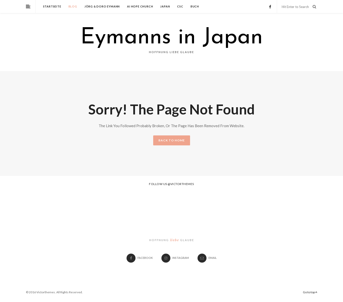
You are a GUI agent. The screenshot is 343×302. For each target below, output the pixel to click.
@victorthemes (181, 184)
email (207, 257)
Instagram (175, 257)
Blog (73, 6)
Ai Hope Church (140, 6)
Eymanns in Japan (171, 37)
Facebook (140, 257)
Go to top (310, 292)
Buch (195, 6)
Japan (165, 6)
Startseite (52, 6)
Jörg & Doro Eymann (102, 6)
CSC (180, 6)
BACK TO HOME (171, 140)
